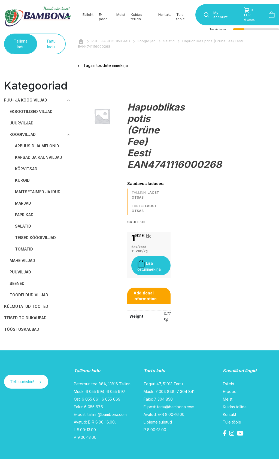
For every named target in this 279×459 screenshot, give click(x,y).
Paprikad (24, 214)
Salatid (169, 41)
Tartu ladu (51, 44)
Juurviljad (22, 123)
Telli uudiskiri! (25, 381)
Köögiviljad (147, 41)
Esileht (88, 14)
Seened (17, 283)
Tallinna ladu (21, 44)
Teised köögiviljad (35, 237)
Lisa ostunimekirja (149, 266)
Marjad (23, 203)
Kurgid (22, 180)
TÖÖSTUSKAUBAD (21, 329)
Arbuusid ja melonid (37, 146)
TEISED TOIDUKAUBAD (25, 317)
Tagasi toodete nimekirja (103, 65)
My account (220, 14)
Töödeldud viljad (29, 295)
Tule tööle (180, 16)
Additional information (145, 296)
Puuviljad (20, 272)
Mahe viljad (22, 260)
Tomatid (24, 249)
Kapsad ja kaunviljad (38, 157)
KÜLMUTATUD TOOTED (26, 306)
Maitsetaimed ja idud (37, 191)
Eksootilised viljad (31, 111)
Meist (120, 14)
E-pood (103, 16)
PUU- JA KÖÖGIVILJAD (111, 41)
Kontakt (164, 14)
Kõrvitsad (26, 168)
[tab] (149, 296)
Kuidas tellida (136, 16)
